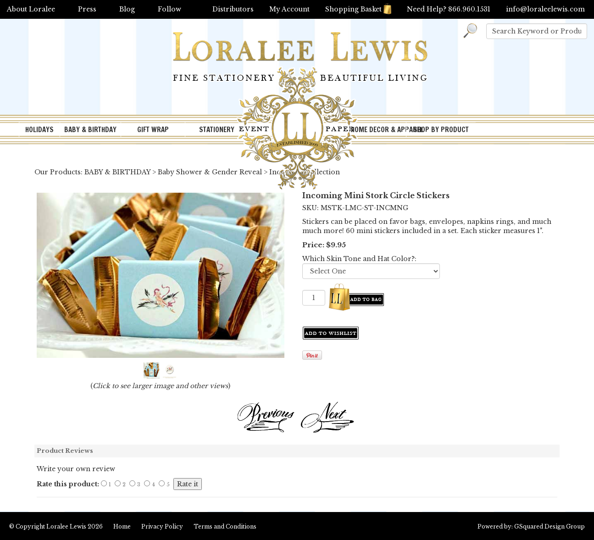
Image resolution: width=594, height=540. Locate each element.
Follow (169, 9)
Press (87, 9)
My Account (289, 9)
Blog (127, 9)
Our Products (57, 172)
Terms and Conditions (225, 526)
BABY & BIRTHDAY (90, 129)
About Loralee (31, 9)
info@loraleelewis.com (545, 9)
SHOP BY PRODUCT (441, 129)
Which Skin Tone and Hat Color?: (359, 259)
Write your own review (76, 469)
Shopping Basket (358, 9)
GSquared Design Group (549, 526)
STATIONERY (216, 129)
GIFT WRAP (153, 129)
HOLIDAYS (39, 129)
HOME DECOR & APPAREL (378, 129)
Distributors (233, 9)
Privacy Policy (162, 526)
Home (122, 526)
